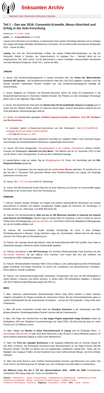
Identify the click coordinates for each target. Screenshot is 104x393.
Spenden (51, 16)
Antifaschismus (18, 378)
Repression (31, 383)
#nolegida (10, 131)
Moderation (30, 16)
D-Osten (63, 383)
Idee (21, 16)
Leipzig (77, 383)
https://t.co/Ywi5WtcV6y (87, 128)
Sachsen (85, 383)
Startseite (13, 16)
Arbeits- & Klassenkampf (37, 378)
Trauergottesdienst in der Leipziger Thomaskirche (61, 148)
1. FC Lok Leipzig (26, 182)
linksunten (41, 16)
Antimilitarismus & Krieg (86, 378)
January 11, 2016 (28, 134)
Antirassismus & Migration (13, 380)
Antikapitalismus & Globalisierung (61, 378)
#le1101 (19, 131)
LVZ (11, 37)
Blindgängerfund (53, 160)
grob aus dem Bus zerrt (42, 221)
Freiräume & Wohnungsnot (14, 383)
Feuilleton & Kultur (68, 380)
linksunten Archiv (43, 7)
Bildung (29, 380)
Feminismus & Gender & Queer (47, 380)
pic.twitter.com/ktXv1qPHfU (35, 131)
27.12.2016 (18, 34)
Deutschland (53, 383)
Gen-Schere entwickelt (14, 255)
